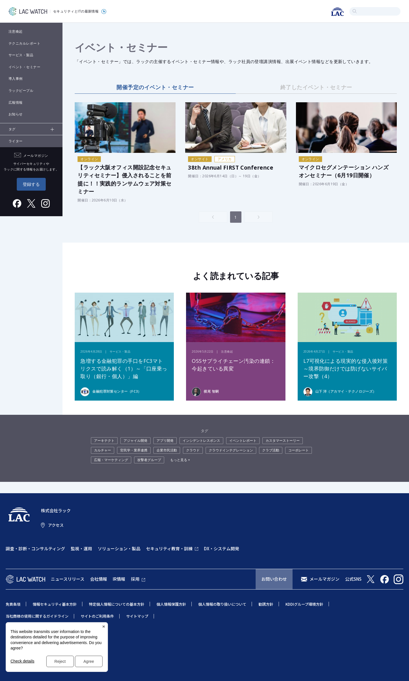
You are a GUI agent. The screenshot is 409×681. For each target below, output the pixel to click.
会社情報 (98, 579)
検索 (354, 11)
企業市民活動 (166, 450)
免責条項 (13, 604)
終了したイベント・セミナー (316, 87)
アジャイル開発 (135, 440)
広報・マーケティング (111, 459)
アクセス (56, 525)
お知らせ (16, 114)
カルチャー (102, 450)
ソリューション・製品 (119, 548)
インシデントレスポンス (201, 440)
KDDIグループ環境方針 (304, 604)
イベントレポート (242, 440)
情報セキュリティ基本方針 (55, 604)
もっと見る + (180, 459)
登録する (31, 184)
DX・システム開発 (221, 548)
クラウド (193, 450)
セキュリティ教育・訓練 (169, 548)
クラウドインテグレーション (231, 450)
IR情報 (119, 579)
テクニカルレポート (24, 43)
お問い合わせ (274, 579)
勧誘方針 (265, 604)
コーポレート (298, 450)
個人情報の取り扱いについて (222, 604)
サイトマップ (137, 616)
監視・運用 (81, 548)
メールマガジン (324, 579)
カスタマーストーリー (283, 440)
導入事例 (16, 78)
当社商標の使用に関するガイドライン (37, 616)
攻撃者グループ (149, 459)
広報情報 (16, 102)
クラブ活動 (270, 450)
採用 (135, 579)
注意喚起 (16, 31)
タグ (12, 129)
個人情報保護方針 (171, 604)
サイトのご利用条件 (97, 616)
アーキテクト (104, 440)
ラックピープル (21, 90)
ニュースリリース (67, 579)
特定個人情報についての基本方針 (116, 604)
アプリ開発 (165, 440)
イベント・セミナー (24, 66)
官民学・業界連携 (133, 450)
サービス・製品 (21, 55)
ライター (16, 141)
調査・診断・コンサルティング (35, 548)
